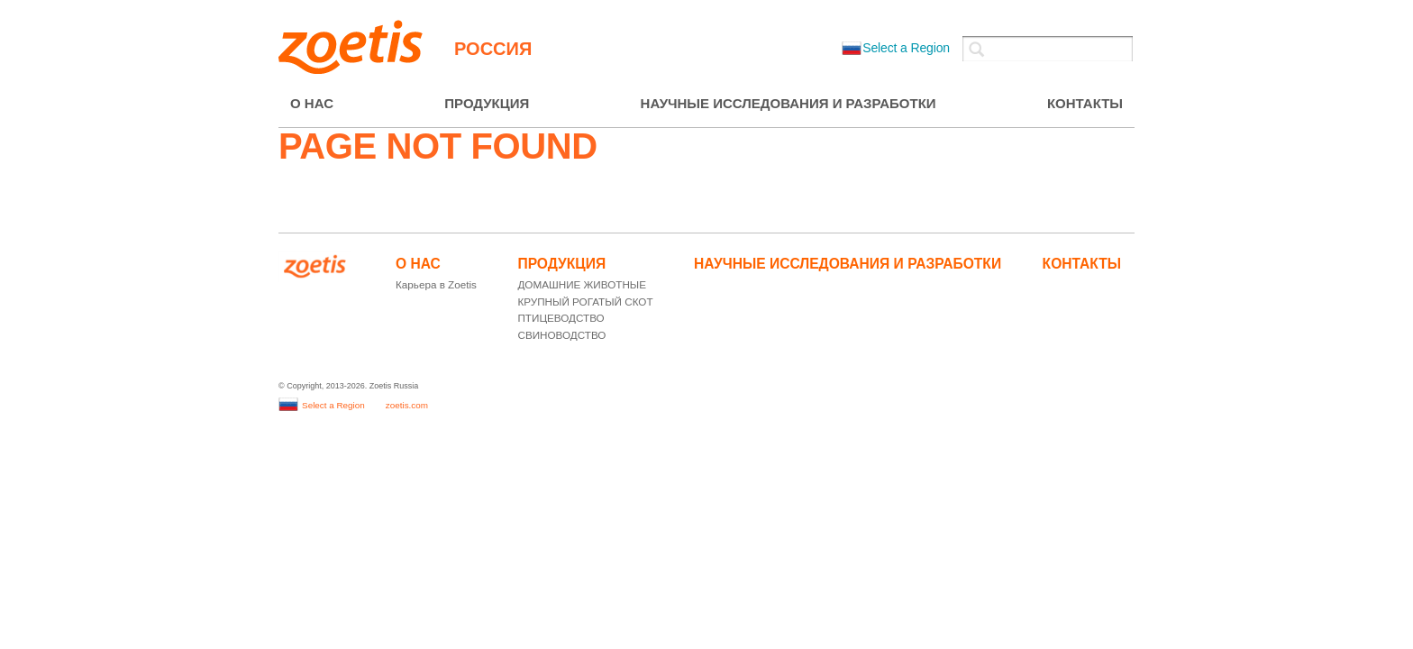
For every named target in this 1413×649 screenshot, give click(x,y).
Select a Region (896, 48)
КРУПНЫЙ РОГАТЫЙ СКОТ (584, 301)
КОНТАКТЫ (1085, 103)
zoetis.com (407, 405)
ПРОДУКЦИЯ (486, 103)
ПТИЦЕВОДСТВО (560, 318)
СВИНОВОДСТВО (561, 335)
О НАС (311, 103)
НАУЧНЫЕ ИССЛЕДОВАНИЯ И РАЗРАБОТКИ (788, 103)
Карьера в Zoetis (436, 284)
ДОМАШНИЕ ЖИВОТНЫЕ (581, 284)
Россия (493, 49)
